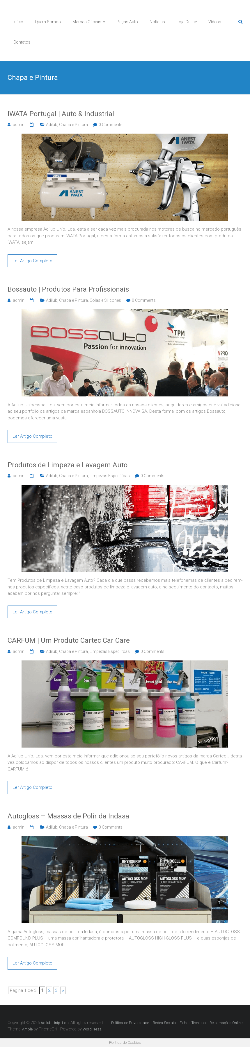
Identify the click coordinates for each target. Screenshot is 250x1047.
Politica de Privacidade (130, 1023)
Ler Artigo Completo (32, 260)
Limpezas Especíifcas (110, 475)
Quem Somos (48, 21)
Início (18, 21)
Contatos (22, 42)
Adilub (51, 124)
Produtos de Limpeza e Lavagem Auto (67, 465)
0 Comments (111, 124)
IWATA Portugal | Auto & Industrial (61, 114)
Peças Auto (127, 21)
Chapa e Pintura (73, 124)
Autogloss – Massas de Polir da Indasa (68, 816)
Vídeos (214, 21)
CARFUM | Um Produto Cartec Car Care (69, 640)
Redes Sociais (164, 1023)
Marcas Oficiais (86, 21)
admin (18, 124)
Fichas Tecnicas (193, 1023)
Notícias (157, 21)
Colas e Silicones (105, 300)
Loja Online (187, 21)
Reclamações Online (226, 1023)
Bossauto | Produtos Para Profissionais (68, 289)
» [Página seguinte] (63, 990)
